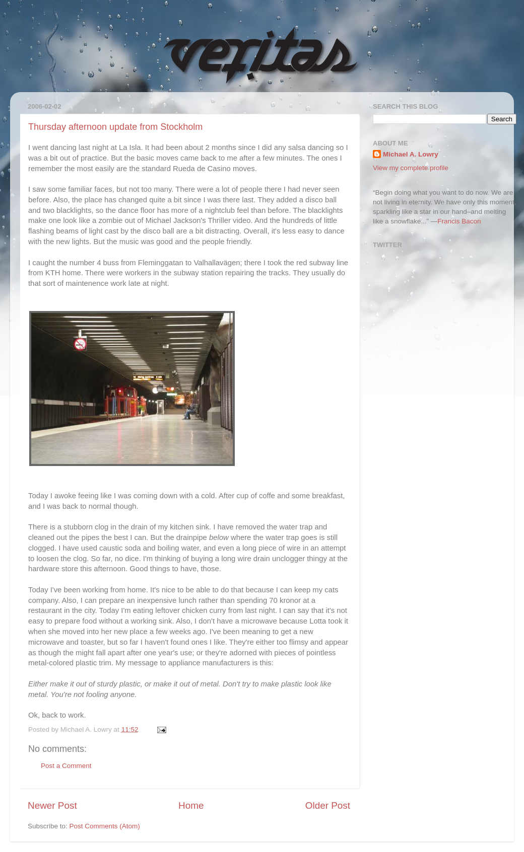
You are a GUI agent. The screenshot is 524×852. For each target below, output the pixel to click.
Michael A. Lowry (410, 154)
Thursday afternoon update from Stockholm (115, 127)
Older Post (327, 805)
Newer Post (52, 805)
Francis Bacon (459, 221)
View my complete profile (410, 168)
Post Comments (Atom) (105, 826)
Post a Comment (66, 765)
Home (191, 805)
